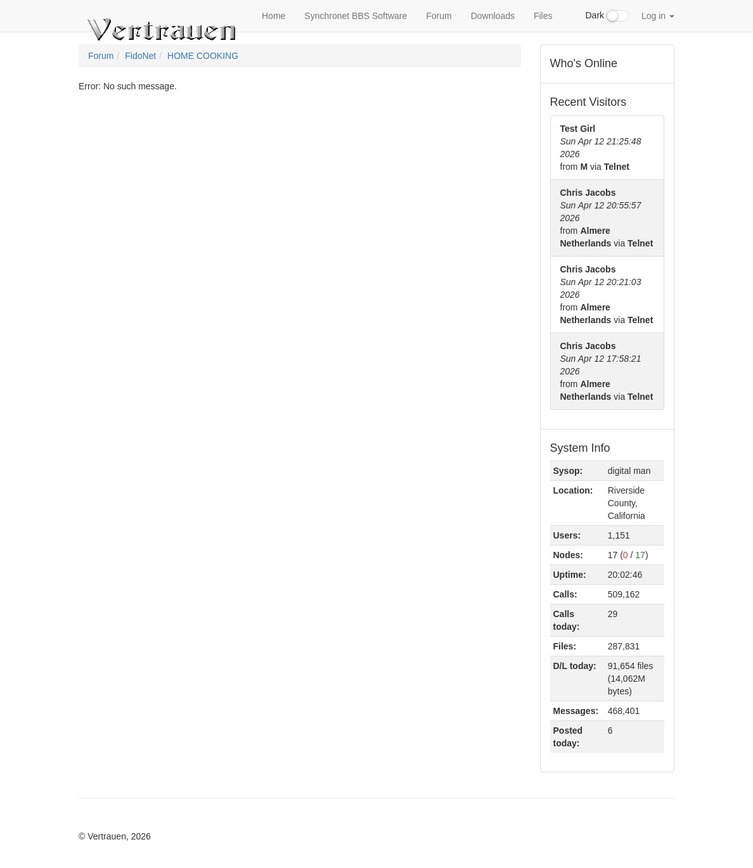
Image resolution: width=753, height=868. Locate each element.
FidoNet (140, 56)
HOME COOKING (202, 56)
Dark (607, 16)
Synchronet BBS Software (355, 16)
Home (273, 16)
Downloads (493, 16)
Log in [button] (657, 16)
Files (543, 16)
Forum (438, 16)
